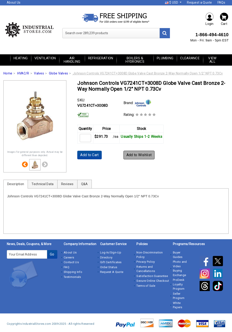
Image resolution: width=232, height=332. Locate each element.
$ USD (172, 2)
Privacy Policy (145, 261)
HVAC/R (23, 73)
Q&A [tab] (84, 184)
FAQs (221, 2)
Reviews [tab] (67, 184)
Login (209, 19)
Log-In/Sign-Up (110, 252)
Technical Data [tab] (42, 184)
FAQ (66, 267)
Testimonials (72, 277)
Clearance (190, 58)
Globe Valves (58, 73)
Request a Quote (199, 2)
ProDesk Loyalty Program (178, 284)
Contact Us (71, 262)
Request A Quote (111, 272)
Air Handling (72, 60)
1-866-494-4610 (212, 34)
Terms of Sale (145, 285)
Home (7, 73)
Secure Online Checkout (152, 280)
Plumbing (165, 58)
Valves (39, 73)
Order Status (108, 267)
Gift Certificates (111, 262)
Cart (224, 19)
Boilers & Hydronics (135, 60)
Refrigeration (100, 58)
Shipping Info (73, 272)
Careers (69, 257)
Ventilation (45, 58)
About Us (13, 2)
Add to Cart (89, 155)
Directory (106, 257)
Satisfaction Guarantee (152, 276)
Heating (21, 58)
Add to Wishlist (139, 155)
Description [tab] (15, 184)
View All (212, 60)
